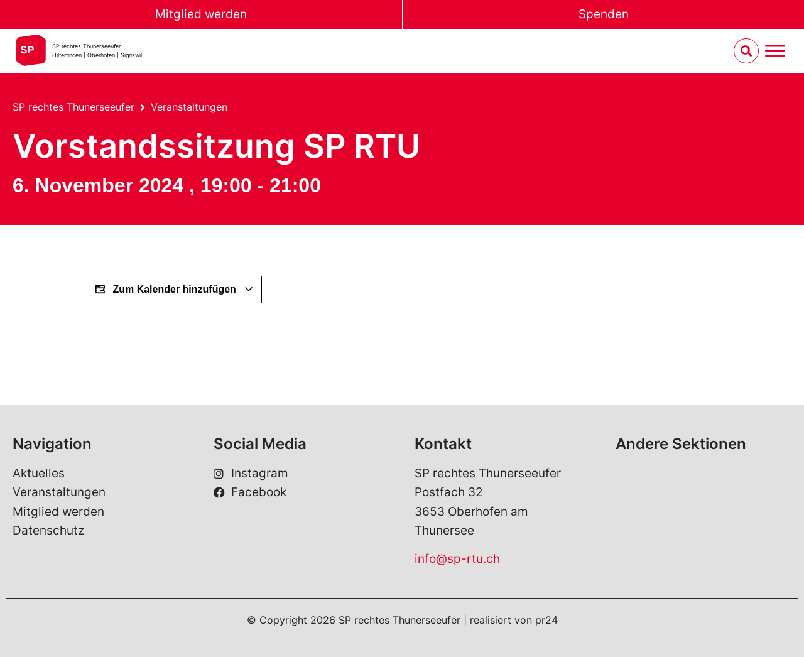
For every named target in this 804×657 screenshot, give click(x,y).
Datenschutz (48, 530)
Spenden (604, 14)
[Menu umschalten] (775, 51)
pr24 (546, 620)
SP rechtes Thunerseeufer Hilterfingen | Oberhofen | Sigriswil (97, 50)
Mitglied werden (201, 14)
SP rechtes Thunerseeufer (73, 106)
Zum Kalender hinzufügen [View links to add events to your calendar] (174, 289)
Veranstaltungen (189, 106)
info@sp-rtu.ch (457, 558)
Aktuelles (39, 473)
